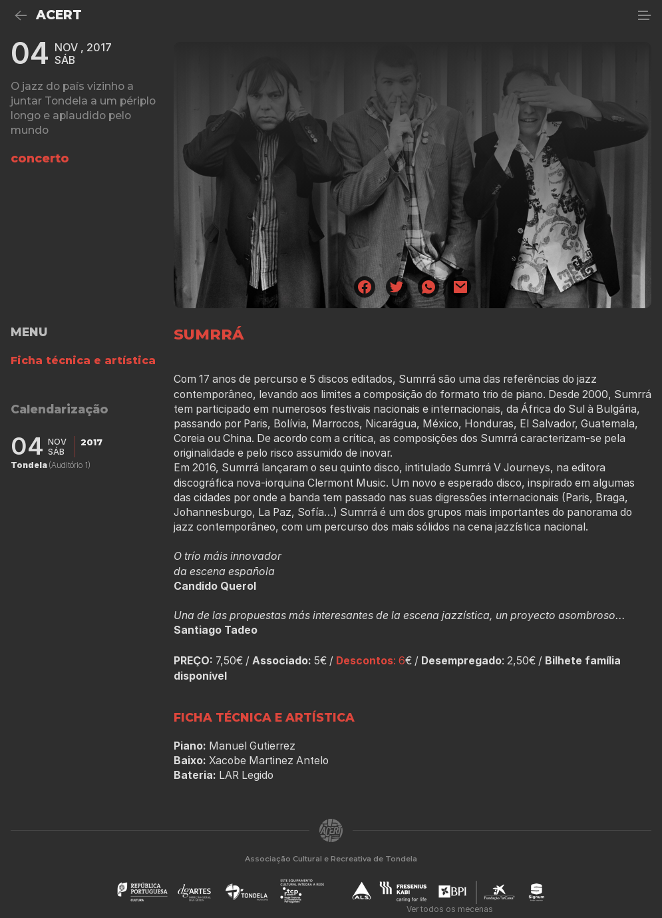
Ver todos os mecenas (450, 909)
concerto (40, 158)
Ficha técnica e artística (83, 360)
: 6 (370, 660)
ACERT (59, 15)
